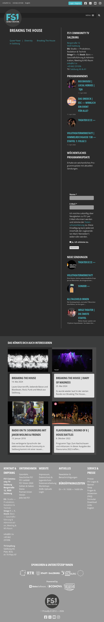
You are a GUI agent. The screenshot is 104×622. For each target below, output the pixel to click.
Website (44, 468)
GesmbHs (23, 474)
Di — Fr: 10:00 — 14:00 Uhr (71, 489)
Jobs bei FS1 (24, 497)
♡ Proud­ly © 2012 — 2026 (52, 611)
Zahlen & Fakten (26, 486)
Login (41, 492)
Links (89, 505)
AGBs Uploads (45, 489)
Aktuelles (65, 468)
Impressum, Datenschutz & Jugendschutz (46, 477)
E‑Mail (73, 204)
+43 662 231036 (17, 3)
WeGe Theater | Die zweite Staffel (86, 314)
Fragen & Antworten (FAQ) (92, 493)
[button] (88, 15)
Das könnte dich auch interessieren (30, 343)
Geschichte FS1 (26, 477)
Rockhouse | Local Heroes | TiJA (86, 85)
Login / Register (75, 3)
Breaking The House (46, 40)
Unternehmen (28, 468)
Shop (89, 487)
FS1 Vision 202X (26, 483)
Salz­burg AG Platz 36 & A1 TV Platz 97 (10, 551)
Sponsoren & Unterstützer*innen (52, 565)
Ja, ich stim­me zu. (79, 242)
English (27, 3)
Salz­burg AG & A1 (78, 69)
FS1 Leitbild (24, 480)
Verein (22, 494)
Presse (90, 478)
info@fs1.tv (7, 3)
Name (73, 194)
